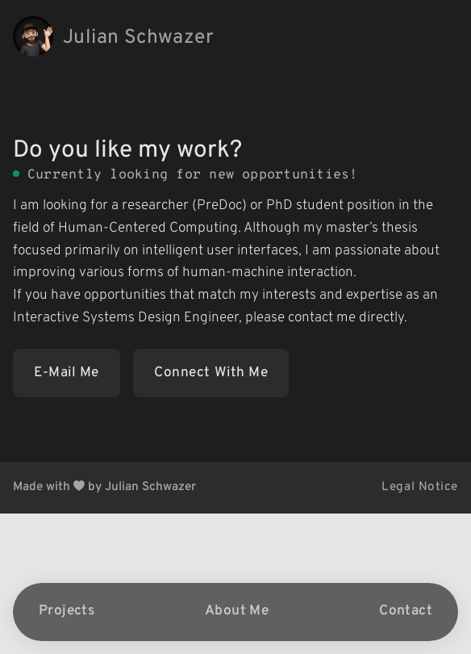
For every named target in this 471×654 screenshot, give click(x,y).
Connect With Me (211, 373)
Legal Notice (419, 487)
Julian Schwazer (138, 37)
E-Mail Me (66, 373)
